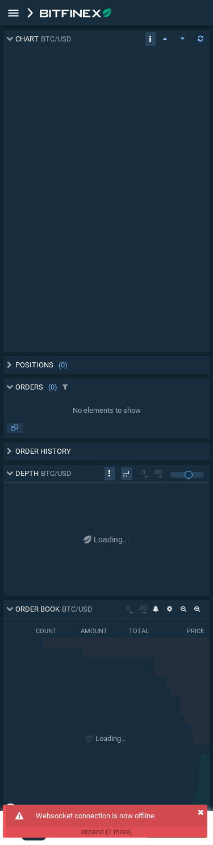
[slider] (189, 475)
